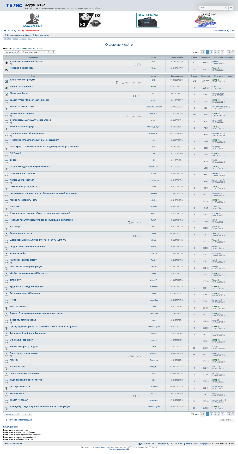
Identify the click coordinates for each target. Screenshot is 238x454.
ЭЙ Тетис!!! (16, 153)
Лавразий (153, 113)
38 (126, 83)
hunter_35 (153, 340)
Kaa (153, 147)
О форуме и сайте (119, 44)
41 (136, 83)
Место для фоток (19, 93)
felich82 (154, 240)
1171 (154, 93)
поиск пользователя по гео (24, 373)
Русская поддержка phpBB (119, 449)
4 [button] (218, 52)
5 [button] (222, 52)
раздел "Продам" (19, 400)
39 (129, 83)
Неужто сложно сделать (22, 173)
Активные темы (25, 39)
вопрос (14, 160)
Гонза (154, 233)
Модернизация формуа (22, 126)
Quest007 (153, 280)
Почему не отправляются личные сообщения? (34, 140)
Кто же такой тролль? (21, 86)
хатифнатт (154, 400)
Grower (39, 48)
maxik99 (154, 193)
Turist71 (154, 220)
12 (136, 116)
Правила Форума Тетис (22, 68)
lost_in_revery (154, 180)
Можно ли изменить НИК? (23, 200)
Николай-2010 (153, 133)
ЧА (154, 153)
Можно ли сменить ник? (23, 106)
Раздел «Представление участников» (30, 166)
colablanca (154, 287)
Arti (154, 140)
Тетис (154, 61)
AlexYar (154, 207)
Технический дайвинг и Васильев (28, 333)
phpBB (128, 447)
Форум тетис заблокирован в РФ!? (28, 246)
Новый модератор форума (24, 346)
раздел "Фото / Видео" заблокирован (29, 100)
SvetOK (154, 260)
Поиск (13, 300)
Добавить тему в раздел (23, 320)
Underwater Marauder (154, 107)
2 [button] (211, 52)
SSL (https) (15, 226)
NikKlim (154, 247)
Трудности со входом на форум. (27, 286)
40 (133, 83)
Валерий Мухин (154, 327)
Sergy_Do (153, 367)
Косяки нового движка (22, 113)
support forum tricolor (102, 447)
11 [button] (229, 52)
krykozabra (154, 300)
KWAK (24, 48)
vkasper (154, 173)
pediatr (215, 227)
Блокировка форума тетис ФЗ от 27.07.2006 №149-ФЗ (38, 240)
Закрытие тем (17, 366)
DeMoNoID (154, 387)
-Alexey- (154, 333)
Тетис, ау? (15, 280)
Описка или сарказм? (21, 340)
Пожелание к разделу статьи (25, 186)
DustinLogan (153, 167)
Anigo (154, 187)
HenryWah (216, 193)
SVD (153, 80)
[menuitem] (17, 31)
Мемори (14, 360)
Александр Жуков (153, 127)
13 (140, 116)
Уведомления (17, 393)
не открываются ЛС (20, 386)
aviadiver (154, 200)
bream (215, 353)
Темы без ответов (10, 39)
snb (214, 260)
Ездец (215, 87)
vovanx (153, 100)
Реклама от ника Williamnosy (25, 293)
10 (129, 116)
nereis (154, 273)
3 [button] (215, 52)
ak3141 (153, 213)
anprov (153, 393)
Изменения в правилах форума (26, 61)
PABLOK (154, 253)
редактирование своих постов (26, 380)
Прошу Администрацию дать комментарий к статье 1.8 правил (43, 326)
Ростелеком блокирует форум (26, 266)
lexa (153, 373)
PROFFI (216, 213)
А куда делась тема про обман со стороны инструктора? (40, 213)
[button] (202, 52)
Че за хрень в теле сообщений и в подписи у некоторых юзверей (44, 146)
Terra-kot (154, 267)
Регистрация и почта (21, 233)
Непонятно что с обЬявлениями (27, 133)
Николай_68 (217, 93)
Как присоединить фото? (23, 260)
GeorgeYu (216, 120)
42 (140, 83)
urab (214, 61)
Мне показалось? (19, 306)
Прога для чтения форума (23, 353)
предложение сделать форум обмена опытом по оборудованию (44, 193)
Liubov (215, 393)
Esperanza (154, 360)
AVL (214, 220)
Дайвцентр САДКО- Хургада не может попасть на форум (40, 406)
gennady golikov (218, 400)
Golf (214, 347)
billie (153, 380)
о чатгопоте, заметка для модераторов (30, 120)
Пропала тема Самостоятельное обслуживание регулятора (41, 220)
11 (133, 116)
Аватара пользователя (22, 180)
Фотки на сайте (18, 253)
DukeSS (31, 48)
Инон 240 (14, 206)
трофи (18, 48)
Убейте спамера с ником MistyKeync (29, 273)
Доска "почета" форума (22, 80)
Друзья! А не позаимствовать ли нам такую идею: (36, 313)
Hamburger (154, 313)
